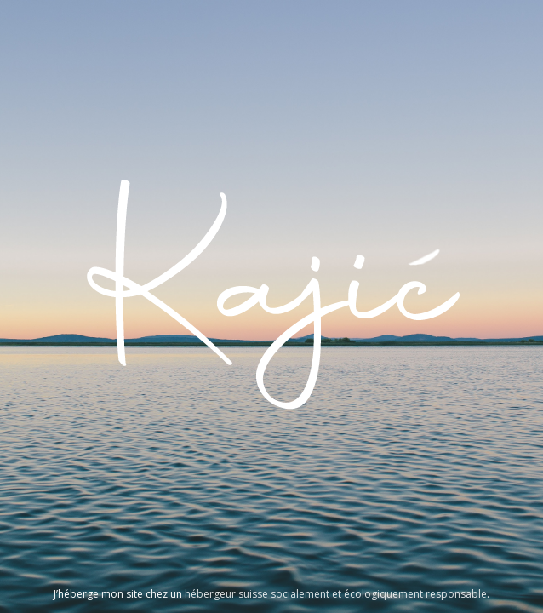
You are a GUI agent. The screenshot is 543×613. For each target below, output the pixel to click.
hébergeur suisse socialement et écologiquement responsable (336, 594)
